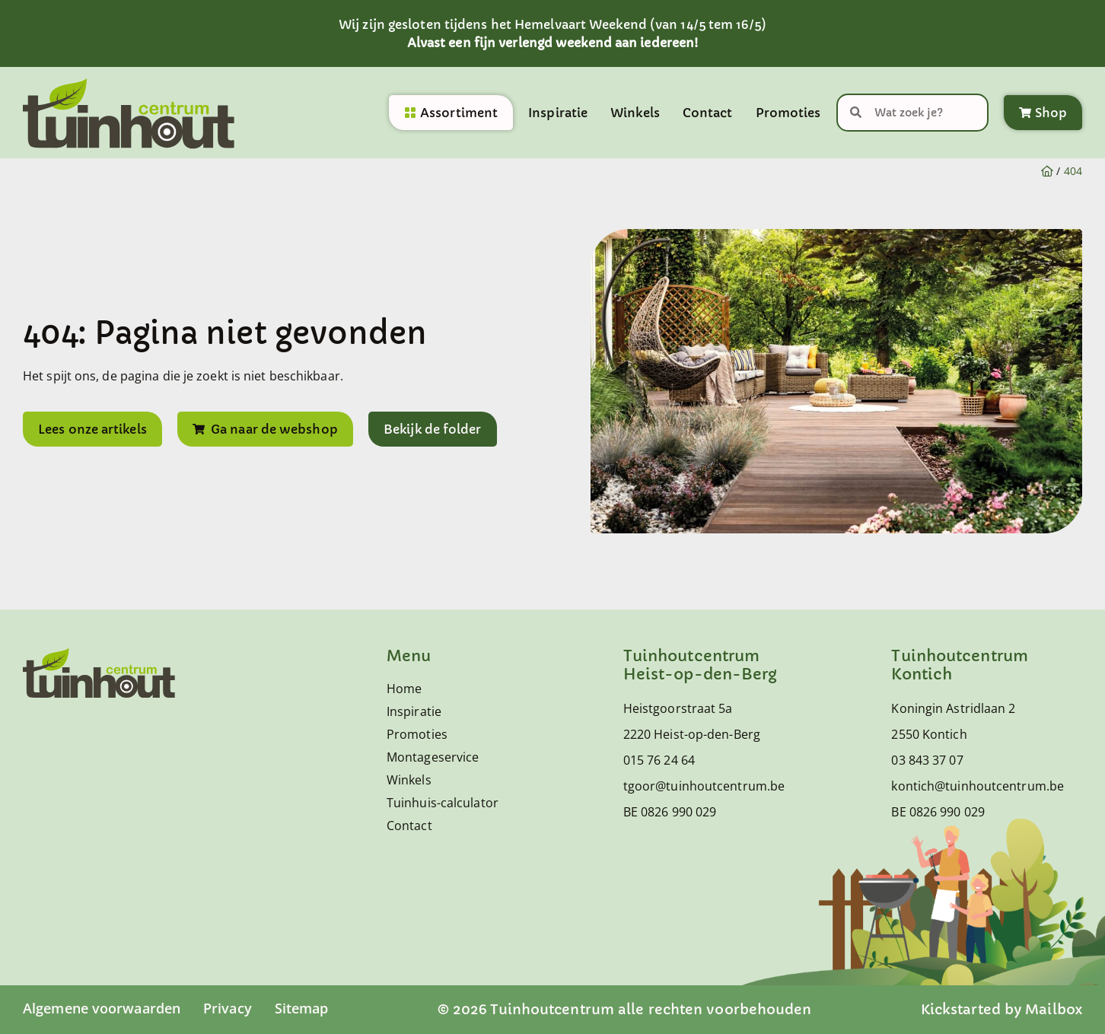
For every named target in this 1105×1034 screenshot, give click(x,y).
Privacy (227, 1008)
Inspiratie (558, 112)
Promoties (788, 112)
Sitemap (302, 1008)
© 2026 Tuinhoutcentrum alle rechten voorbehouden (625, 1009)
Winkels (635, 112)
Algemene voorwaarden (101, 1008)
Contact (708, 112)
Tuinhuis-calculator (442, 802)
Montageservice (433, 757)
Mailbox (1053, 1009)
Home (404, 688)
